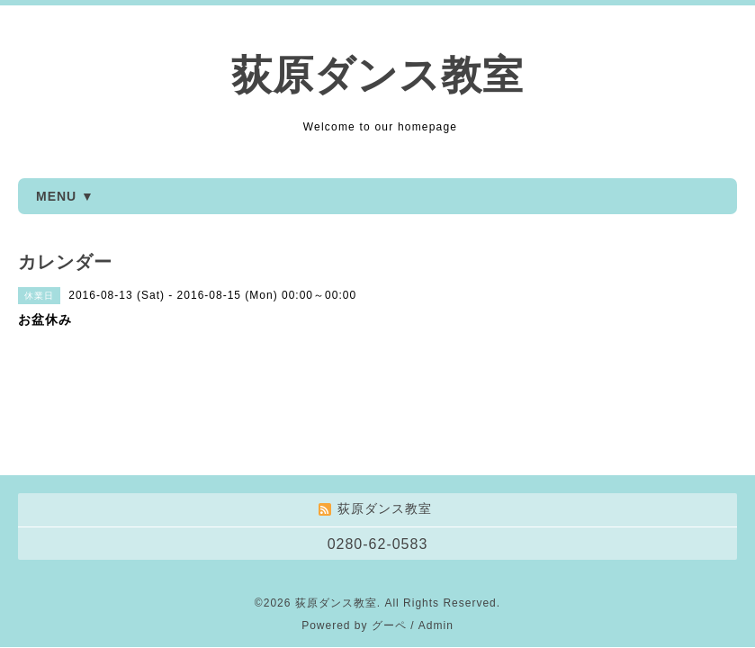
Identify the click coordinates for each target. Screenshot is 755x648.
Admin (436, 533)
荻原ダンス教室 (377, 75)
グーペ (389, 533)
